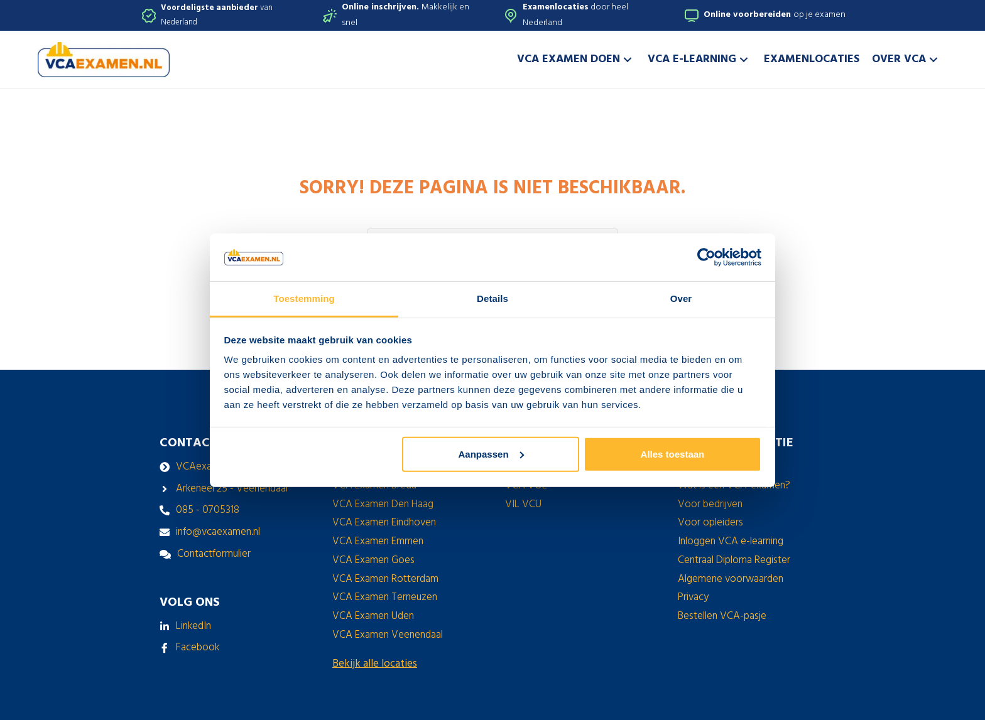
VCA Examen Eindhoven (384, 522)
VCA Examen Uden (373, 616)
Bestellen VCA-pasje (722, 616)
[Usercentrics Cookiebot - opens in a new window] (706, 257)
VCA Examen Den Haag (382, 504)
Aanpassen (491, 454)
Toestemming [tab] (304, 298)
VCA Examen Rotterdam (385, 579)
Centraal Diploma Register (734, 560)
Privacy (693, 597)
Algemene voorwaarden (730, 579)
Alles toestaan (673, 454)
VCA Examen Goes (373, 560)
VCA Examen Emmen (377, 541)
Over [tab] (681, 298)
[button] (627, 59)
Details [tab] (492, 298)
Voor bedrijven (710, 504)
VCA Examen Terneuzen (384, 597)
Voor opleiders (710, 522)
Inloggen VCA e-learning (730, 541)
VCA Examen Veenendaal (387, 634)
